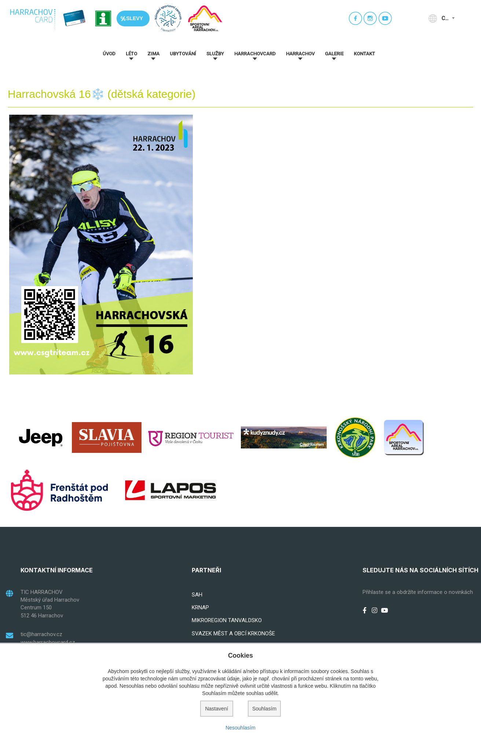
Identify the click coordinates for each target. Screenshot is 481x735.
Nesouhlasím (240, 728)
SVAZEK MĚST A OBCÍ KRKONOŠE (233, 633)
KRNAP (200, 607)
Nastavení (216, 709)
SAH (197, 594)
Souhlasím (264, 709)
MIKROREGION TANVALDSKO (227, 620)
